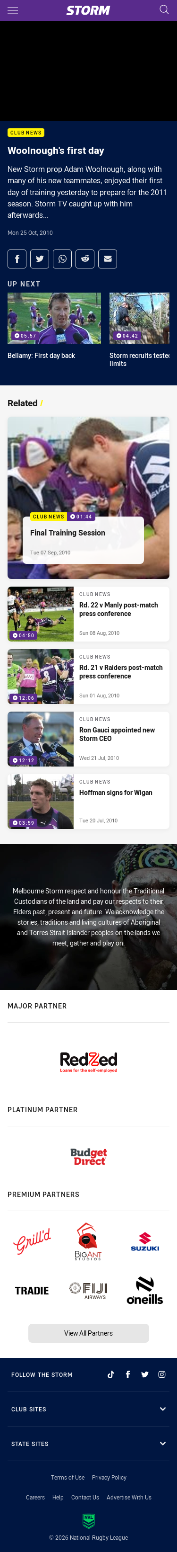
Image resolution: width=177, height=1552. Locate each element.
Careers (35, 1497)
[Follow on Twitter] (145, 1374)
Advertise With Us (129, 1497)
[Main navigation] (13, 10)
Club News (26, 133)
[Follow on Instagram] (162, 1374)
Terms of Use (67, 1477)
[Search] (164, 10)
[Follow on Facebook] (128, 1374)
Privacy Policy (109, 1477)
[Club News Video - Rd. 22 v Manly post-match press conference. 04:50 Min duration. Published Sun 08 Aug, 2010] (88, 614)
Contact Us (85, 1497)
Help (58, 1497)
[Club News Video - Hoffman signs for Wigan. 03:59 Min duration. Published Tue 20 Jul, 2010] (88, 801)
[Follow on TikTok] (111, 1374)
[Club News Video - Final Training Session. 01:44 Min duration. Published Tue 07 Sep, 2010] (88, 498)
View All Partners (88, 1333)
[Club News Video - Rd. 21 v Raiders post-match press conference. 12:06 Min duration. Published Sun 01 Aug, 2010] (88, 676)
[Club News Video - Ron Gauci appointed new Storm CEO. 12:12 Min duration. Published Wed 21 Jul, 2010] (88, 739)
